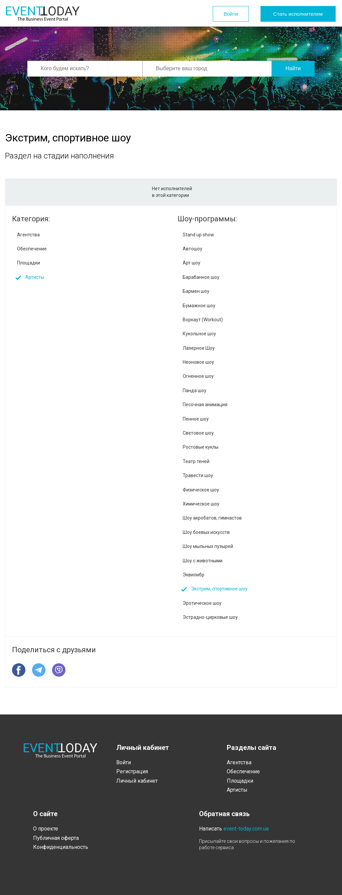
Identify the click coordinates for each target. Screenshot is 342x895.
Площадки (28, 262)
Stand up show (198, 234)
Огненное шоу (198, 376)
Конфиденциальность (60, 847)
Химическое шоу (201, 504)
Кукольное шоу (199, 333)
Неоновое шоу (198, 362)
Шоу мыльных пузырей (208, 546)
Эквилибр (193, 574)
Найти (293, 68)
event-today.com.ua (246, 828)
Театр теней (196, 461)
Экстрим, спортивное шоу (219, 588)
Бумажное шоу (199, 305)
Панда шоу (194, 390)
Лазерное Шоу (199, 348)
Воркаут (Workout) (203, 319)
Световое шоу (198, 433)
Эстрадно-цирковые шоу (210, 617)
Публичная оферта (56, 838)
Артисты (34, 277)
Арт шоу (191, 262)
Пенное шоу (196, 419)
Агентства (28, 234)
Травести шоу (198, 475)
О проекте (45, 828)
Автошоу (192, 248)
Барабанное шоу (201, 277)
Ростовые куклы (200, 447)
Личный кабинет (137, 781)
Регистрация (132, 771)
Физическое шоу (201, 489)
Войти (220, 14)
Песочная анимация (205, 404)
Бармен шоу (196, 291)
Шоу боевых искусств (206, 532)
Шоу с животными (202, 560)
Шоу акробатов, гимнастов (212, 518)
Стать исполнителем (295, 14)
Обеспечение (32, 248)
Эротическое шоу (202, 603)
